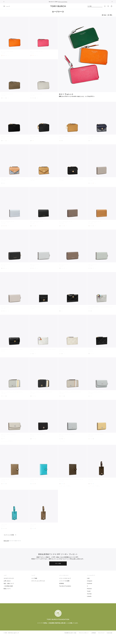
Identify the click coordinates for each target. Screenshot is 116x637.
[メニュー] (7, 6)
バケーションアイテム (62, 1)
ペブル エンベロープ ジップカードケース (39, 179)
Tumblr (89, 591)
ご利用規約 (93, 632)
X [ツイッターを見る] (87, 586)
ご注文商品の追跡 (8, 586)
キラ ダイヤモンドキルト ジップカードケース (69, 306)
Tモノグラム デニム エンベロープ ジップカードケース (13, 179)
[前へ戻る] (3, 1)
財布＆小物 (6, 540)
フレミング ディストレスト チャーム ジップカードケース (43, 349)
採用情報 (61, 583)
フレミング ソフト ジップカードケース (68, 349)
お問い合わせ (7, 581)
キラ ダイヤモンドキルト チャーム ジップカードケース (100, 306)
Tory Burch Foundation (65, 586)
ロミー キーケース (5, 264)
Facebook (89, 583)
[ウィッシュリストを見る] (108, 6)
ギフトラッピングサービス (38, 581)
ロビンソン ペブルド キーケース (95, 392)
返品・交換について (9, 583)
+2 (8, 55)
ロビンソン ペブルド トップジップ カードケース (12, 392)
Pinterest (89, 588)
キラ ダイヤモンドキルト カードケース (39, 306)
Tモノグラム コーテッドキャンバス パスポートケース (71, 479)
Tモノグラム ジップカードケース (95, 136)
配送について (7, 588)
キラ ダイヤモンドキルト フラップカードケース (11, 349)
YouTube (89, 593)
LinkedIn (89, 596)
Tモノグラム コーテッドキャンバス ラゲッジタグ (99, 479)
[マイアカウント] (105, 6)
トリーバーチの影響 (64, 581)
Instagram (89, 581)
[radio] (1, 55)
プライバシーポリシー (84, 632)
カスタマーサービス (9, 578)
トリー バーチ (58, 6)
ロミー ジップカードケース (7, 51)
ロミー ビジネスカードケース (94, 179)
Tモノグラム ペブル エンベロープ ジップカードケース (71, 179)
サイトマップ (101, 632)
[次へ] (112, 1)
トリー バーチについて (65, 578)
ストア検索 (34, 578)
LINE (88, 578)
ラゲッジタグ (4, 524)
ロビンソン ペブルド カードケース (38, 434)
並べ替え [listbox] (110, 15)
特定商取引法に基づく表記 (70, 632)
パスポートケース (5, 479)
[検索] (94, 6)
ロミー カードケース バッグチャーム (38, 136)
